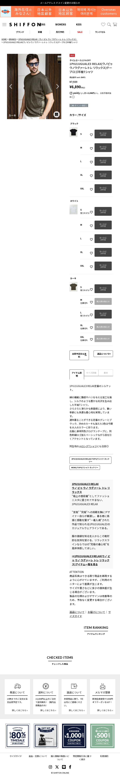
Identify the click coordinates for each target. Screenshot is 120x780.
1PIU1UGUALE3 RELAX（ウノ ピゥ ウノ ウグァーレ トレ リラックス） (47, 39)
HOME (4, 39)
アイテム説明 (77, 374)
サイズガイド (16, 756)
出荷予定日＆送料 (79, 355)
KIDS (79, 24)
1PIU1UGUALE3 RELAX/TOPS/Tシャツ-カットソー (90, 460)
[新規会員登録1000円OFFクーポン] (74, 736)
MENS (42, 24)
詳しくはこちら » (20, 710)
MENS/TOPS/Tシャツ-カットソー (84, 467)
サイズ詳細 (91, 372)
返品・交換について (38, 756)
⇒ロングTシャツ (88, 446)
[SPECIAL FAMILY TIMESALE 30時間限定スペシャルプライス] (18, 736)
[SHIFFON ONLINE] (25, 25)
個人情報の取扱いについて (60, 758)
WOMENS (60, 24)
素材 (106, 372)
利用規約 (104, 756)
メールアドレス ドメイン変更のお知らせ (60, 2)
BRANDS (12, 39)
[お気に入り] (103, 24)
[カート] (115, 24)
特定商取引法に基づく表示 (82, 758)
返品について (103, 353)
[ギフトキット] (46, 736)
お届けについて (96, 612)
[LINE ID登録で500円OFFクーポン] (102, 736)
